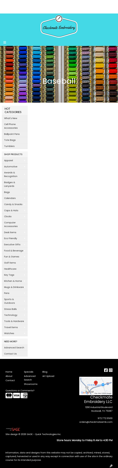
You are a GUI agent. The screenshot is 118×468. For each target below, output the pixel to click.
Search (75, 3)
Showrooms (25, 10)
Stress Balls (10, 309)
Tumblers (9, 146)
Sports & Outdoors (9, 301)
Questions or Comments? (20, 390)
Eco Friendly (10, 238)
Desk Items (10, 232)
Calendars (10, 198)
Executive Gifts (12, 244)
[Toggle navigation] (5, 42)
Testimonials (34, 3)
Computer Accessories (11, 224)
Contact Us (10, 353)
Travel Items (11, 327)
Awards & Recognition (10, 174)
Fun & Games (11, 256)
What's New (10, 118)
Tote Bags (10, 140)
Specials (28, 371)
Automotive (10, 166)
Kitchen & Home (13, 281)
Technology (10, 315)
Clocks (8, 216)
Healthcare (10, 268)
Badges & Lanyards (9, 184)
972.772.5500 (105, 418)
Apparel (8, 160)
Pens (6, 293)
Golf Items (10, 262)
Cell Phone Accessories (11, 126)
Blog (46, 3)
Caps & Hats (11, 210)
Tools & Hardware (14, 321)
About (16, 3)
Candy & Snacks (13, 204)
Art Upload (9, 10)
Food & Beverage (13, 250)
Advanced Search (14, 347)
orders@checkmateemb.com (95, 422)
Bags (7, 192)
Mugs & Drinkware (14, 287)
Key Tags (9, 274)
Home (6, 3)
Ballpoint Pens (12, 134)
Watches (9, 333)
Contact (10, 380)
